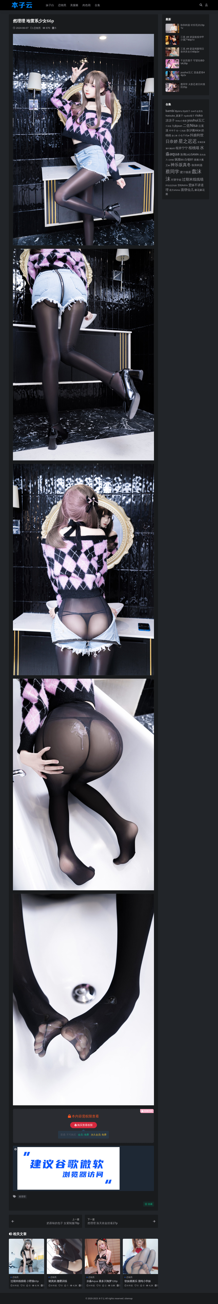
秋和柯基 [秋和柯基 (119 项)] (197, 165)
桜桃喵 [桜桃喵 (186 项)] (194, 147)
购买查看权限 (83, 1125)
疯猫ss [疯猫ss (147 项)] (179, 159)
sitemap (128, 1298)
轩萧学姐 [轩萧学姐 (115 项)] (176, 179)
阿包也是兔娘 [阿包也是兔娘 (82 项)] (171, 185)
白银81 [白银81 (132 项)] (188, 159)
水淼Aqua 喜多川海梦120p (102, 1281)
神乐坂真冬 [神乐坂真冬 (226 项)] (180, 164)
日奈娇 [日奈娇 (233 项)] (172, 141)
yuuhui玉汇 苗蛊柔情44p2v (193, 74)
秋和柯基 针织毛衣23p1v (192, 26)
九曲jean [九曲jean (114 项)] (177, 125)
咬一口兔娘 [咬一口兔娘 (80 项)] (181, 130)
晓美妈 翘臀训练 (58, 1281)
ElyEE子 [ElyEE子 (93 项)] (186, 111)
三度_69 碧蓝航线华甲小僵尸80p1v (192, 38)
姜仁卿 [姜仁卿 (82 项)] (174, 135)
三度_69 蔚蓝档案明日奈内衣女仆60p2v (192, 50)
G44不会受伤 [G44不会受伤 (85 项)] (197, 111)
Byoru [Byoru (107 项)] (178, 111)
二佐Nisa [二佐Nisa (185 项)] (190, 125)
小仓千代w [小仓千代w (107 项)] (184, 135)
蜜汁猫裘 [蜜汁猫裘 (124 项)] (185, 172)
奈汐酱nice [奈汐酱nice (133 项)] (193, 130)
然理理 (22, 1196)
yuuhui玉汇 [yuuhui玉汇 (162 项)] (196, 120)
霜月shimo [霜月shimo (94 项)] (174, 190)
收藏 (148, 1204)
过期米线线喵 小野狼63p (25, 1281)
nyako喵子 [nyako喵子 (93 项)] (189, 115)
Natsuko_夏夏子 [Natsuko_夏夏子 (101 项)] (174, 115)
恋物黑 (37, 27)
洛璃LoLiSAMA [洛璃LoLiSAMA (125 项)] (189, 154)
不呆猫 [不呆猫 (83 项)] (168, 126)
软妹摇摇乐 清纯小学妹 (137, 1281)
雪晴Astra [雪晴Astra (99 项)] (182, 185)
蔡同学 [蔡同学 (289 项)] (172, 171)
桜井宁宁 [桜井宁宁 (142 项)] (182, 148)
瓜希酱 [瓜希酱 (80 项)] (171, 159)
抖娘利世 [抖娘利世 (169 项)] (197, 135)
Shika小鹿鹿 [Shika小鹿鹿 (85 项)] (181, 120)
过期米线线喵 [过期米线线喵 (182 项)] (193, 179)
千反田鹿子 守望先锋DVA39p (192, 62)
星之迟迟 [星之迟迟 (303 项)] (187, 141)
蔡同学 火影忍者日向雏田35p (193, 85)
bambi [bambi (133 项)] (170, 111)
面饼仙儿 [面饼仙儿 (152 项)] (187, 189)
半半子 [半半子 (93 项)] (172, 130)
